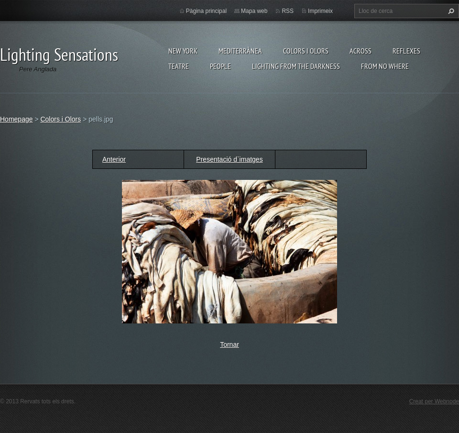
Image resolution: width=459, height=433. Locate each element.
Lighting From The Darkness (296, 66)
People (220, 66)
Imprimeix (320, 11)
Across (361, 51)
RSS (288, 11)
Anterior (114, 159)
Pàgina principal (206, 11)
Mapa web (254, 11)
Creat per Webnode (434, 401)
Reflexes (406, 51)
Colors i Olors (305, 51)
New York (182, 51)
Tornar (229, 344)
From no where (385, 66)
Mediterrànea (240, 51)
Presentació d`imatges (229, 159)
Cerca (450, 11)
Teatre (178, 66)
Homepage (16, 119)
